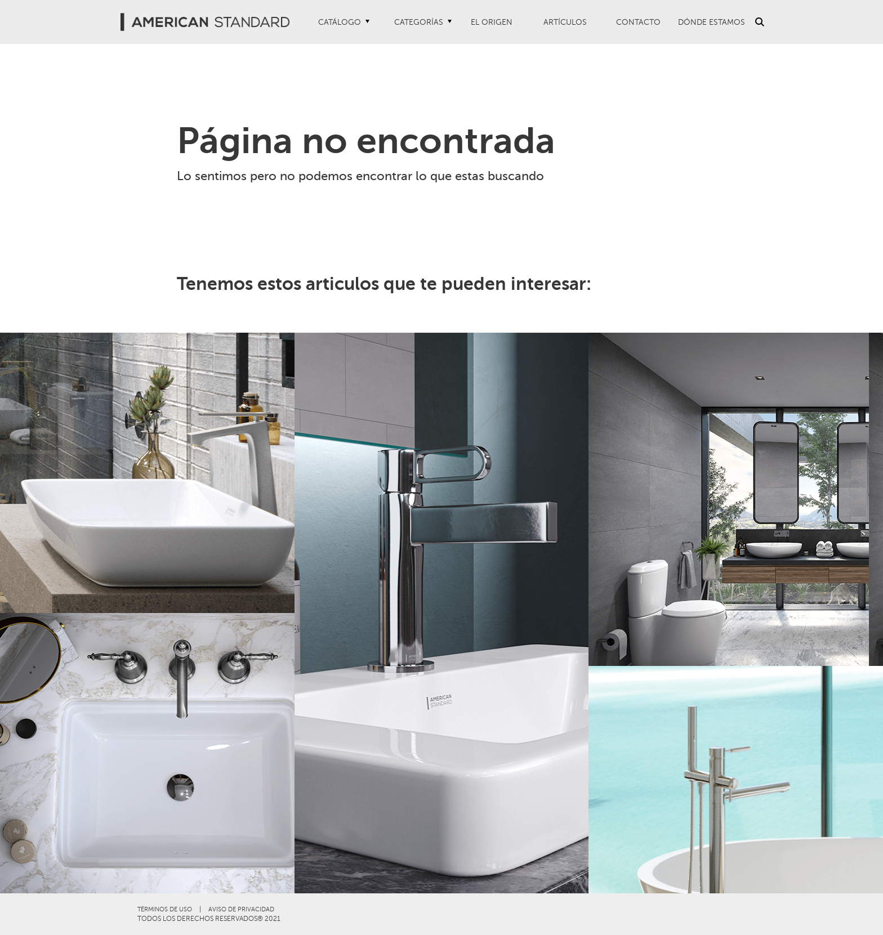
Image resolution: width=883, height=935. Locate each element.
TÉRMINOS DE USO (164, 909)
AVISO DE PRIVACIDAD (241, 909)
